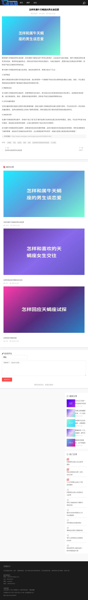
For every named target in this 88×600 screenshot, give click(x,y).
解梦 (28, 2)
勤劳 (25, 142)
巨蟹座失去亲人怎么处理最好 (75, 463)
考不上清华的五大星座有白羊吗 (75, 539)
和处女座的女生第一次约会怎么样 (75, 473)
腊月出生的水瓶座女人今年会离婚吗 (75, 514)
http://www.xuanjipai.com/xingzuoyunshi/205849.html (31, 136)
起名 (35, 2)
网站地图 (32, 590)
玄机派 (16, 590)
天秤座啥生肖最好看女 (74, 523)
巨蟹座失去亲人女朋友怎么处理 (75, 493)
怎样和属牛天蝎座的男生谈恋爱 (41, 142)
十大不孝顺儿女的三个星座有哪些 (75, 483)
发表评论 (7, 379)
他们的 (19, 142)
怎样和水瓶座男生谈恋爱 (13, 150)
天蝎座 (9, 142)
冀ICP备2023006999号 (10, 595)
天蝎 (29, 142)
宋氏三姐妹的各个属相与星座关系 (75, 504)
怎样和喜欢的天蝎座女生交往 (13, 280)
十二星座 (53, 142)
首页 (21, 2)
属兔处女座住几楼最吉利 (75, 530)
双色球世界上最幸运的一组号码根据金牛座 (75, 549)
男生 (14, 142)
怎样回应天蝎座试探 (10, 338)
